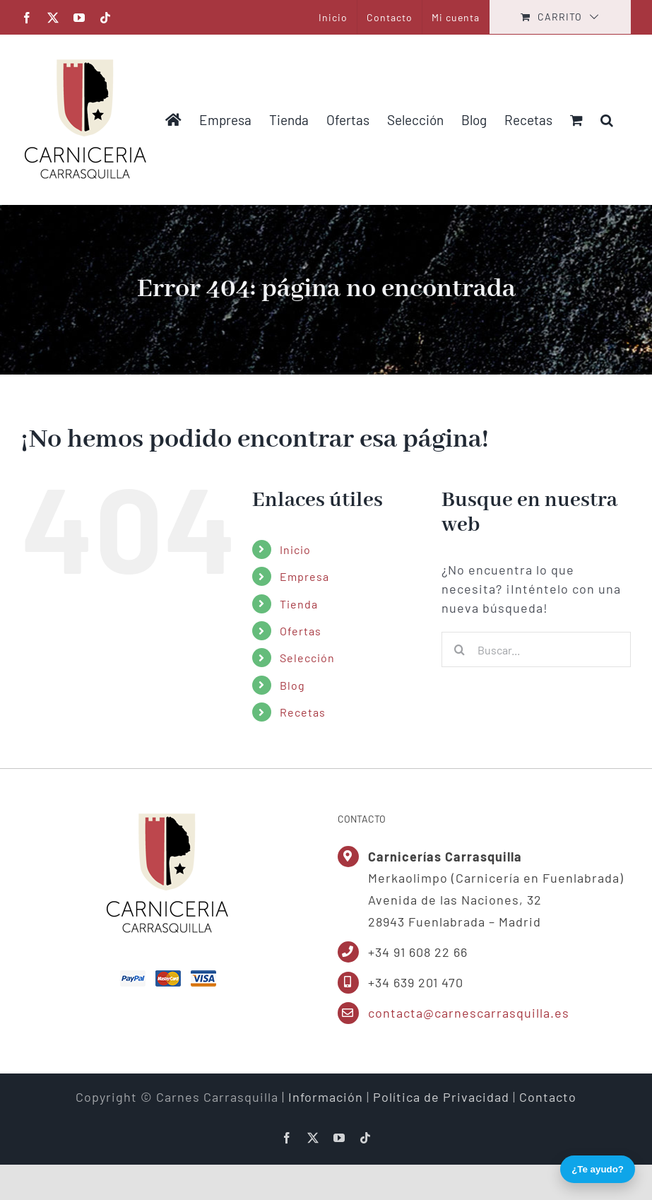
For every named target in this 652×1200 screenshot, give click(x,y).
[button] (606, 119)
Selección (307, 657)
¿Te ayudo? (597, 1169)
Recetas (303, 712)
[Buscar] (459, 649)
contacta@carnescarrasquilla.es (468, 1012)
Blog (292, 685)
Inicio (295, 549)
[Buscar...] (536, 649)
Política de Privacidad (441, 1097)
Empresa (304, 576)
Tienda (299, 604)
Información (325, 1097)
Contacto (547, 1097)
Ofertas (300, 630)
